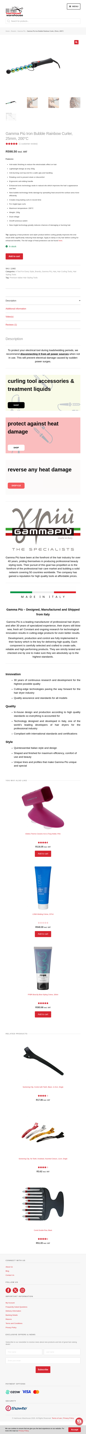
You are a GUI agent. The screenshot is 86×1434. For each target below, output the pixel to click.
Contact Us (10, 1275)
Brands (13, 31)
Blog (7, 1271)
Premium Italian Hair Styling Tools (24, 278)
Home (8, 31)
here (60, 241)
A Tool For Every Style (25, 271)
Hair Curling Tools (64, 271)
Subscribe (43, 1369)
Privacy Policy (11, 1327)
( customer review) (28, 144)
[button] (76, 42)
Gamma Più (21, 31)
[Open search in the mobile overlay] (43, 21)
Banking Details (12, 1315)
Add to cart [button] (43, 854)
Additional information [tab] (16, 309)
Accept (74, 1430)
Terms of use (57, 1418)
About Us (9, 1267)
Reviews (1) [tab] (11, 325)
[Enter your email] (43, 1361)
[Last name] (62, 1352)
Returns (9, 1319)
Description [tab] (11, 301)
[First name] (24, 1352)
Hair (54, 271)
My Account (10, 1303)
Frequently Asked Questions (16, 1307)
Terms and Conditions (14, 1323)
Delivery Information (13, 1311)
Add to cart (14, 256)
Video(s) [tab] (9, 317)
